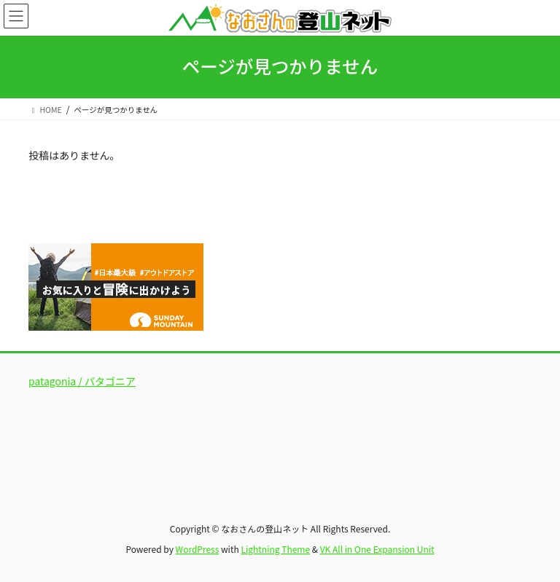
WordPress (197, 549)
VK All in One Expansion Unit (377, 549)
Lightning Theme (275, 549)
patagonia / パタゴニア (82, 381)
